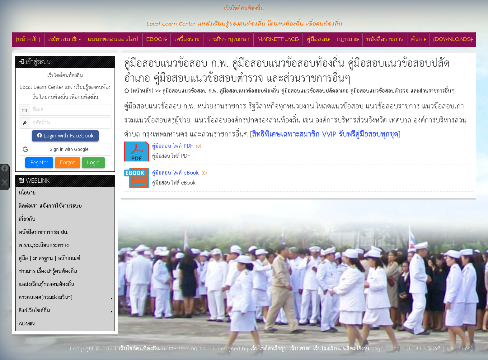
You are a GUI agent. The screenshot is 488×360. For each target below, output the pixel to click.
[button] (65, 149)
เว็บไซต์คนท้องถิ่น (139, 348)
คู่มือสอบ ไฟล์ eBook (175, 173)
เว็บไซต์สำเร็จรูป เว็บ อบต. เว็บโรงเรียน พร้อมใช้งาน (309, 348)
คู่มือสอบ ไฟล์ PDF (172, 146)
